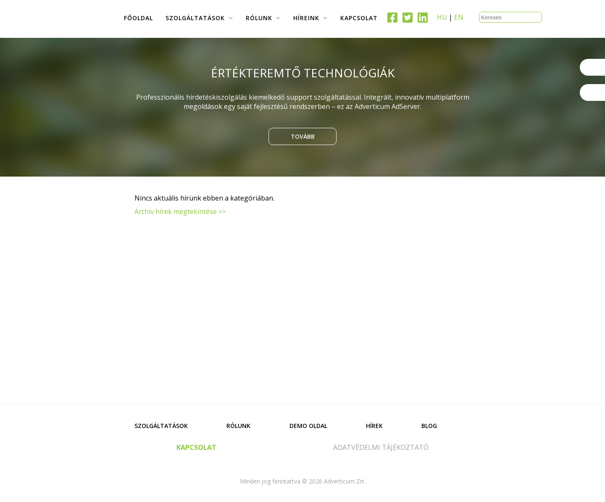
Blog (429, 426)
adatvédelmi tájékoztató (381, 447)
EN (458, 17)
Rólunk (238, 426)
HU (442, 17)
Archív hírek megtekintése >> (180, 211)
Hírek (374, 426)
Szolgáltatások (161, 426)
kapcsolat (196, 447)
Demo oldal (308, 426)
